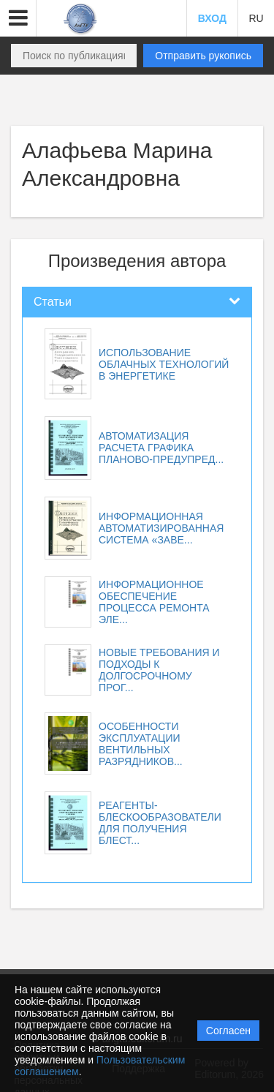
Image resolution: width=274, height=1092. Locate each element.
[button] (18, 18)
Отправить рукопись (203, 55)
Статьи (53, 301)
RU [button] (255, 18)
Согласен (228, 1030)
